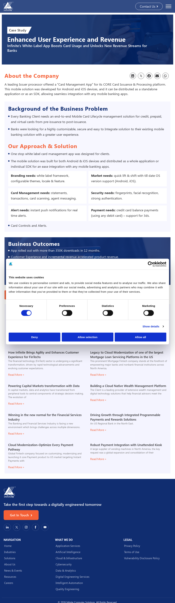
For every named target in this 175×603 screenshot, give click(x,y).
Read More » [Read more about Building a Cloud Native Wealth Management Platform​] (98, 400)
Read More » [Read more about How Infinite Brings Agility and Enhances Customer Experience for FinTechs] (16, 374)
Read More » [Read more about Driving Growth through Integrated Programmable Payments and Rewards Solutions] (98, 430)
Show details (151, 326)
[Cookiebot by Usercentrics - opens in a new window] (150, 264)
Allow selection (87, 337)
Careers (8, 583)
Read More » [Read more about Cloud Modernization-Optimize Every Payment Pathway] (16, 467)
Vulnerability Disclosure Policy (142, 558)
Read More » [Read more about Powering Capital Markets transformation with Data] (16, 403)
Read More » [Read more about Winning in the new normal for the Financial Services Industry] (16, 433)
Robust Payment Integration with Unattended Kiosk (126, 445)
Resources (10, 576)
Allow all (140, 337)
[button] (133, 76)
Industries (10, 552)
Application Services (68, 546)
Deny (34, 337)
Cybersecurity (64, 564)
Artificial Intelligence (68, 552)
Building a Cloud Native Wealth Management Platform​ (128, 386)
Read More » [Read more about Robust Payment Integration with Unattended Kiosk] (98, 459)
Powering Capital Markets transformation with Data (44, 386)
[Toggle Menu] (168, 6)
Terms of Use (131, 552)
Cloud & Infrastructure (69, 558)
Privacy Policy (132, 546)
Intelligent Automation (69, 583)
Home (8, 546)
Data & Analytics (66, 570)
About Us (9, 564)
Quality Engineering (67, 589)
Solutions (9, 558)
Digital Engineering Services (72, 576)
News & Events (13, 570)
